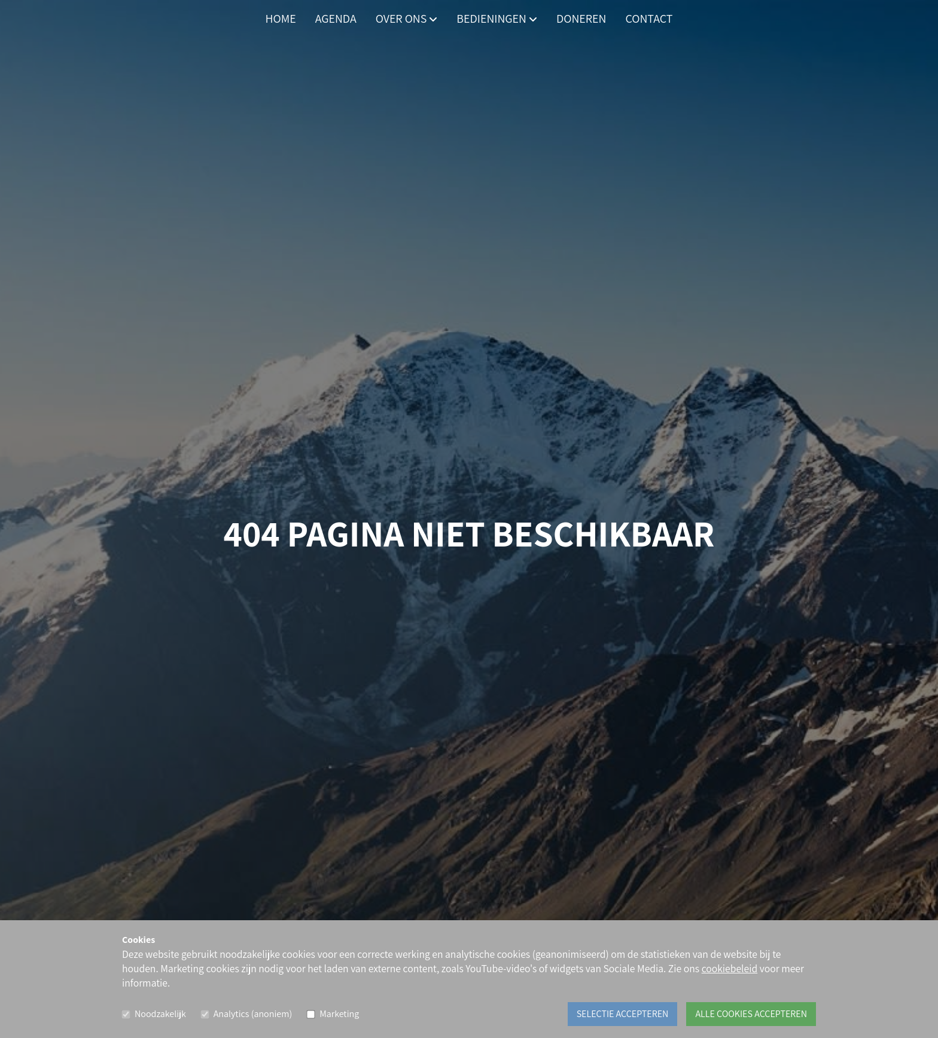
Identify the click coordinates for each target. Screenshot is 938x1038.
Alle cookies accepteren (751, 1014)
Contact (648, 18)
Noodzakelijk (160, 1014)
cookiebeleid (730, 968)
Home (281, 18)
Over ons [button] (407, 18)
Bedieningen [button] (496, 18)
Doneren (581, 18)
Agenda (336, 18)
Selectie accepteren (623, 1014)
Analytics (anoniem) (253, 1014)
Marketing (339, 1014)
